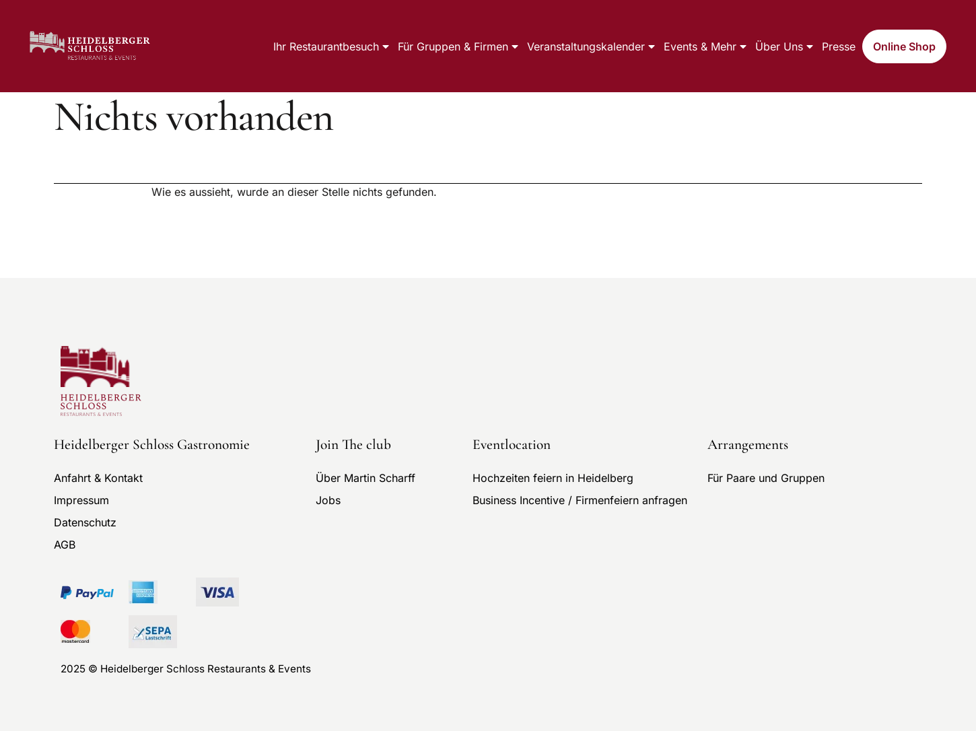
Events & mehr (706, 46)
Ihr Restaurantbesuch (332, 46)
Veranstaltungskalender (592, 46)
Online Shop (904, 46)
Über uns (785, 46)
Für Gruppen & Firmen (459, 46)
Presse (839, 46)
